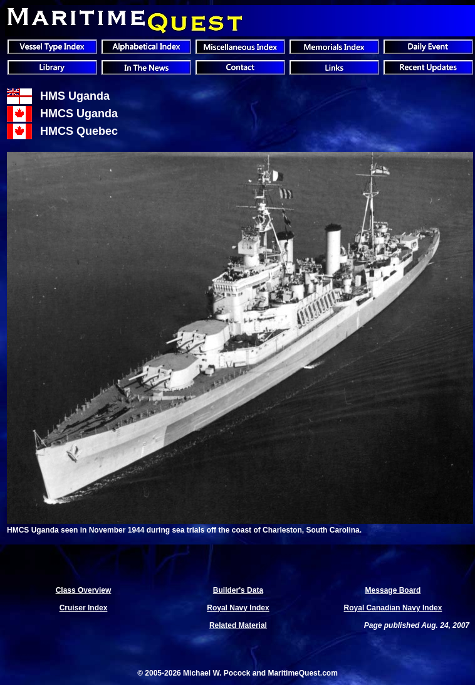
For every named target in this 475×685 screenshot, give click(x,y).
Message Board (393, 590)
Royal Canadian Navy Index (393, 607)
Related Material (238, 625)
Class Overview (84, 590)
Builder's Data (238, 590)
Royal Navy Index (238, 607)
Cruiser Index (84, 607)
